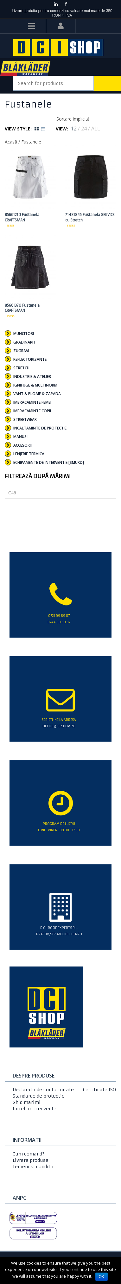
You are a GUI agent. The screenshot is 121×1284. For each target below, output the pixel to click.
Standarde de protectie (39, 1096)
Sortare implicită (73, 119)
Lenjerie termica (28, 454)
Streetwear (25, 419)
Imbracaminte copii (32, 411)
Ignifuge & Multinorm (35, 385)
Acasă (11, 142)
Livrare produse (30, 1160)
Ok (101, 1276)
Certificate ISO (99, 1089)
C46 (12, 493)
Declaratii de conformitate (43, 1089)
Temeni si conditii (33, 1166)
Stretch (21, 368)
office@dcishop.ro (58, 726)
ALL (95, 128)
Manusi (20, 436)
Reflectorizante (30, 359)
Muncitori (23, 333)
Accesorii (22, 445)
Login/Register (60, 26)
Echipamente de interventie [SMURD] (48, 462)
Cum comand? (28, 1154)
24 (84, 128)
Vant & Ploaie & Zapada (37, 393)
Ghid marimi (27, 1102)
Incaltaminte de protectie (40, 428)
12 (74, 128)
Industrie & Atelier (32, 376)
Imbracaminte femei (32, 402)
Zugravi (21, 350)
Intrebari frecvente (34, 1109)
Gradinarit (24, 342)
